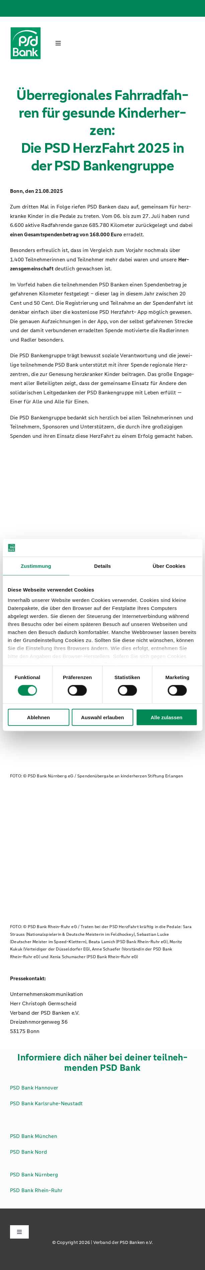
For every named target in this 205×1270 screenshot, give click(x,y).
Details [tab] (102, 565)
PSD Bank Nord (28, 1152)
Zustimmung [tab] (36, 565)
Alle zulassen (166, 717)
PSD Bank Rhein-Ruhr (36, 1190)
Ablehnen (38, 717)
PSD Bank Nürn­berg (34, 1174)
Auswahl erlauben (102, 717)
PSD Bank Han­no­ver (34, 1088)
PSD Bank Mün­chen (33, 1136)
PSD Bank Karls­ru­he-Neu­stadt (46, 1103)
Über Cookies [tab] (169, 565)
